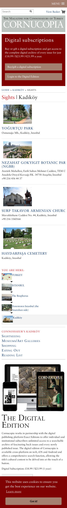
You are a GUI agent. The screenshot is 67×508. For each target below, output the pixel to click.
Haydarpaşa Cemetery (24, 253)
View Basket (53, 11)
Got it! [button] (33, 501)
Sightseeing (11, 336)
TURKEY (17, 274)
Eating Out (11, 350)
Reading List (12, 355)
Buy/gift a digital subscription (24, 66)
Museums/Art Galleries (21, 341)
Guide (5, 90)
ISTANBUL (18, 285)
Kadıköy (18, 90)
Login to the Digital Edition (23, 76)
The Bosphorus (20, 295)
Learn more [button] (13, 491)
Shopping (9, 345)
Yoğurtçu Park (17, 128)
